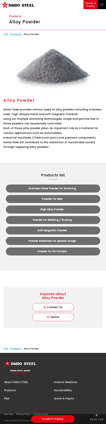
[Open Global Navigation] (102, 4)
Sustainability (63, 390)
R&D (7, 398)
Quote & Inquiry (64, 398)
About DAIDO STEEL (16, 382)
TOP (5, 34)
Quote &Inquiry (90, 4)
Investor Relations (65, 382)
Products (15, 34)
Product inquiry (53, 419)
